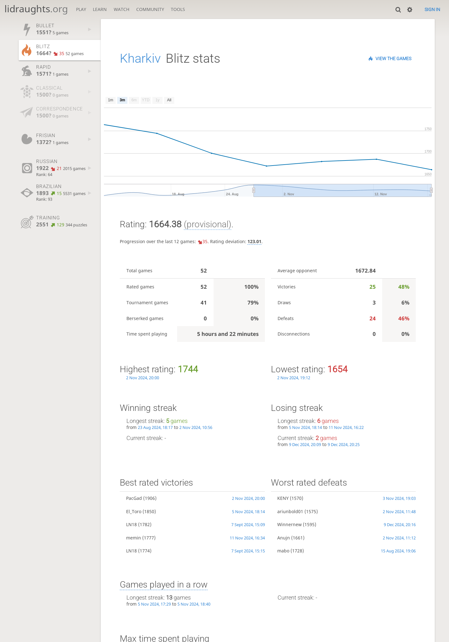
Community (150, 9)
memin (133, 538)
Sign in (432, 9)
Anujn (283, 538)
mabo (283, 551)
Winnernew (289, 524)
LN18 (131, 524)
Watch (121, 9)
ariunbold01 (290, 511)
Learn (100, 9)
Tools (178, 9)
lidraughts (36, 8)
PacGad (134, 498)
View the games (393, 58)
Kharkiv (140, 58)
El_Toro (133, 511)
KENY (283, 498)
